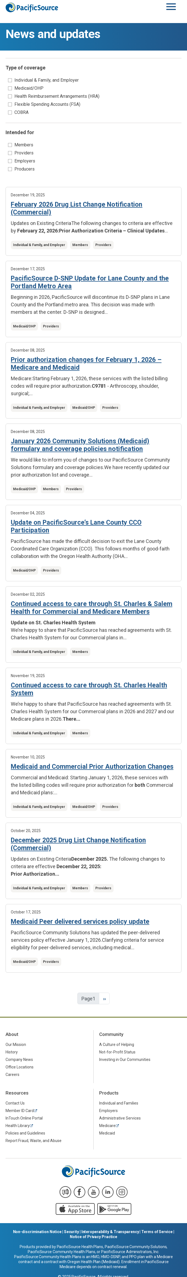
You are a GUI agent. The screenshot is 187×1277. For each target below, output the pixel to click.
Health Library (18, 1125)
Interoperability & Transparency (110, 1232)
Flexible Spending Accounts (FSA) (47, 104)
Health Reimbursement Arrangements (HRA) (56, 96)
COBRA (21, 112)
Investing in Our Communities (124, 1059)
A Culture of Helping (116, 1044)
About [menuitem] (12, 1034)
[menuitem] (47, 1044)
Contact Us (15, 1103)
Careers (12, 1074)
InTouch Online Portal (24, 1118)
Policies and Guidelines (25, 1133)
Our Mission (16, 1044)
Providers (24, 153)
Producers (24, 169)
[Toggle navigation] (171, 7)
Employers (24, 161)
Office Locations (20, 1067)
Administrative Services (120, 1118)
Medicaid (107, 1133)
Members (23, 144)
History (12, 1052)
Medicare (107, 1125)
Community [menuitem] (111, 1034)
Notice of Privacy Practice (93, 1237)
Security (71, 1232)
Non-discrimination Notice (37, 1232)
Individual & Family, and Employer (46, 80)
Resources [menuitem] (17, 1093)
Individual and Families (118, 1103)
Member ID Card (20, 1110)
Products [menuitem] (109, 1093)
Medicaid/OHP (28, 88)
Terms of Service (156, 1232)
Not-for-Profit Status (117, 1052)
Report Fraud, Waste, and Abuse (34, 1140)
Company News (19, 1059)
